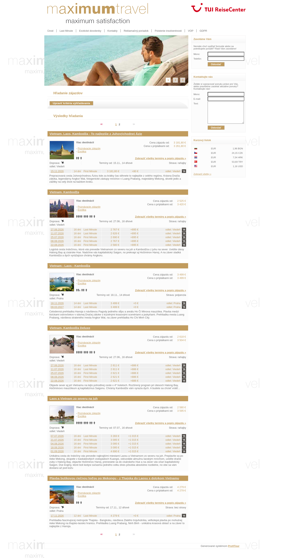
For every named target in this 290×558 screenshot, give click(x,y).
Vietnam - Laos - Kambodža (70, 265)
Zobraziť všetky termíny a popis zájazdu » (160, 158)
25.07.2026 (57, 237)
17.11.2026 (57, 515)
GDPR (203, 30)
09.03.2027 (57, 307)
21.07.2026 (57, 439)
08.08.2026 (57, 241)
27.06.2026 (57, 229)
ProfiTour (233, 546)
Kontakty (113, 30)
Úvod (50, 30)
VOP (190, 30)
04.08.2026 (57, 443)
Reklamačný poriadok (136, 30)
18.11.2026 (57, 303)
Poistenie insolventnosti (168, 30)
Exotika (82, 151)
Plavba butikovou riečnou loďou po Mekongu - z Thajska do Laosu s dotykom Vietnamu (114, 478)
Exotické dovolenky (90, 30)
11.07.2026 (57, 233)
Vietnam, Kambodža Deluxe (70, 328)
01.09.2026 (57, 451)
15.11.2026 (57, 171)
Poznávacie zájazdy (89, 148)
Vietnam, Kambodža (64, 192)
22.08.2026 (57, 244)
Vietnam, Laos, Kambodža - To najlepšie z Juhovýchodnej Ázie (96, 133)
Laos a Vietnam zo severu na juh (74, 398)
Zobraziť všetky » (202, 178)
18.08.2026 (57, 447)
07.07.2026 (57, 436)
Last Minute (66, 30)
